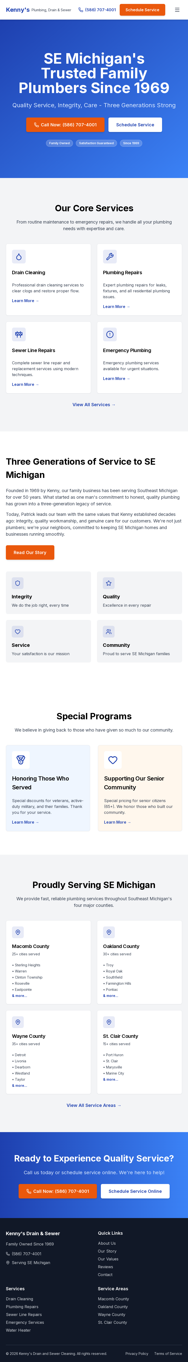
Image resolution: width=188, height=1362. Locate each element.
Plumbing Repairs (22, 1306)
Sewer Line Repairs (24, 1314)
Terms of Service (168, 1353)
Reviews (105, 1266)
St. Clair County (112, 1322)
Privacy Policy (137, 1353)
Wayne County (111, 1314)
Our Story (107, 1251)
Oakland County (113, 1306)
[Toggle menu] (177, 10)
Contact (105, 1274)
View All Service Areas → (94, 1105)
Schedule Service (142, 9)
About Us (107, 1243)
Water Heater (18, 1330)
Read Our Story (30, 552)
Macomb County (113, 1298)
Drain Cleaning (19, 1298)
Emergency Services (25, 1322)
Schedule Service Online (135, 1191)
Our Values (108, 1258)
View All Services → (94, 404)
